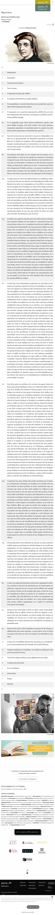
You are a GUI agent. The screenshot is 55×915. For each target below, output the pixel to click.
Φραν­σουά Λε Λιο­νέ (20, 806)
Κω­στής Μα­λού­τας (40, 808)
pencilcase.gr (48, 890)
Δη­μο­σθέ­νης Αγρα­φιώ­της (16, 796)
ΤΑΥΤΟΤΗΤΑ (41, 885)
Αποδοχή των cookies (33, 907)
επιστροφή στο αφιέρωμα (27, 779)
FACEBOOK (22, 882)
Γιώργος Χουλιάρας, (27, 773)
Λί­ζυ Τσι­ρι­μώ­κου (18, 822)
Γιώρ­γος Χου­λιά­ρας (17, 824)
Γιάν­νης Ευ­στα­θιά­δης (28, 800)
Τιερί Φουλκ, (27, 771)
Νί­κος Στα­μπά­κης (30, 818)
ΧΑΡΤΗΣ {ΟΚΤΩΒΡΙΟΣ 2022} (10, 17)
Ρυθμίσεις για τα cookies (28, 912)
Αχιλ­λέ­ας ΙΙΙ (47, 800)
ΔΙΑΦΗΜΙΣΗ (32, 885)
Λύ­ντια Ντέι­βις (18, 812)
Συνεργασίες (32, 882)
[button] (52, 896)
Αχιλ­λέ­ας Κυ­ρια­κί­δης (37, 804)
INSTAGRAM (23, 885)
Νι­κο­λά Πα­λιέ (13, 814)
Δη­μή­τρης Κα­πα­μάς (21, 802)
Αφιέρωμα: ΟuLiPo (6, 19)
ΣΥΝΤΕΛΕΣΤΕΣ (41, 882)
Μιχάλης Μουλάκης (31, 28)
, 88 (6, 883)
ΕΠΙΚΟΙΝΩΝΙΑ (32, 888)
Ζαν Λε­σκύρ (21, 808)
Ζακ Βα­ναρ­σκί (16, 798)
